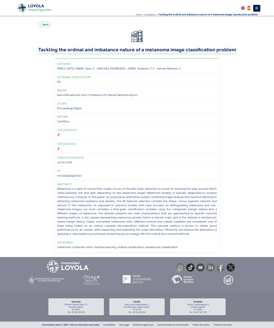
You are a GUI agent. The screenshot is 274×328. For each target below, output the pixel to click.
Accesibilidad (109, 324)
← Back (44, 24)
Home (139, 14)
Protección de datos (223, 324)
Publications (150, 14)
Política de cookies (201, 324)
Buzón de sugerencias (143, 324)
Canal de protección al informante (173, 324)
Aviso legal (124, 324)
